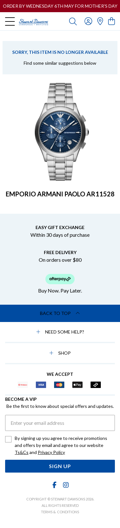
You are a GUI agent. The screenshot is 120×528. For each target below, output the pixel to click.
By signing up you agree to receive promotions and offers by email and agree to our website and (61, 445)
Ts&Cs (21, 452)
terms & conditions (60, 512)
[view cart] (111, 21)
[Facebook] (54, 485)
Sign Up (60, 466)
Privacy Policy (51, 452)
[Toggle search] (73, 21)
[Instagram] (65, 485)
